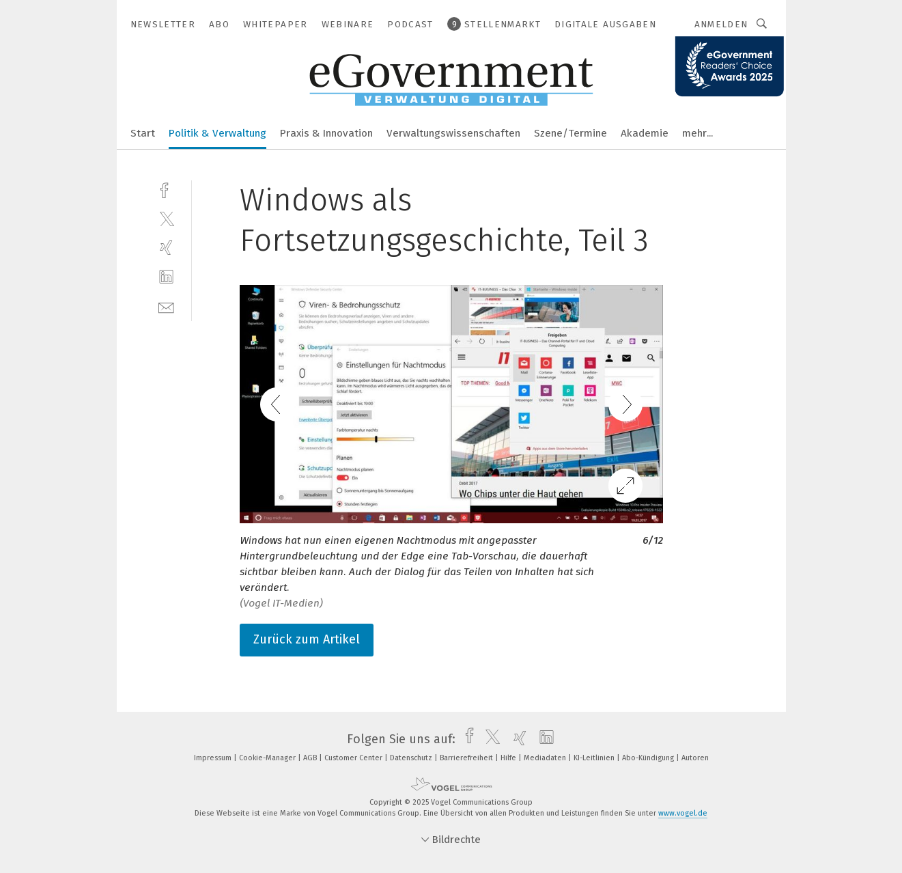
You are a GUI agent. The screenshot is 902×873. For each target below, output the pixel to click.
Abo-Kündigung (649, 757)
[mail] (166, 306)
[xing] (166, 247)
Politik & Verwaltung (217, 133)
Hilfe (509, 757)
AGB (311, 757)
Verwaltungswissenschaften (453, 133)
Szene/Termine (570, 133)
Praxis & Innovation (326, 133)
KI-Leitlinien (595, 757)
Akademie (644, 133)
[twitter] (166, 218)
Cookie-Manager (268, 757)
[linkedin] (166, 277)
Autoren (695, 757)
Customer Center (354, 757)
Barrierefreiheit (467, 757)
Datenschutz (412, 757)
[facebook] (166, 188)
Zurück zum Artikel (306, 639)
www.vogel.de (682, 813)
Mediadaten (546, 757)
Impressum (214, 757)
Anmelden (721, 24)
